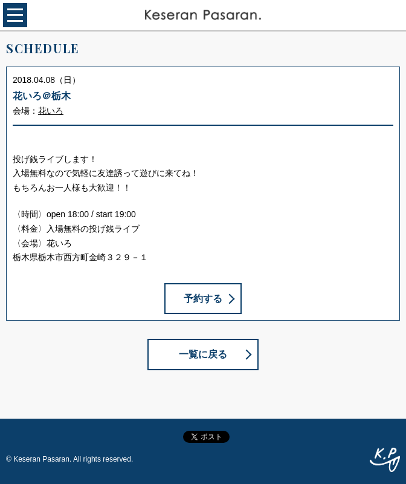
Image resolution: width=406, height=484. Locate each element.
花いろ (50, 111)
